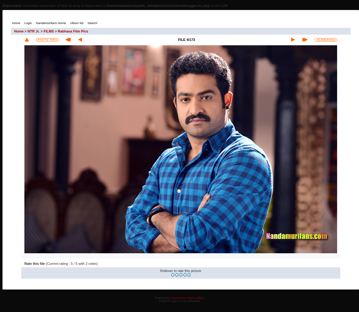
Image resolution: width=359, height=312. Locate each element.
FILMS (48, 31)
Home (19, 31)
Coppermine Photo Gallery (187, 298)
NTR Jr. (34, 31)
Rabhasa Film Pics (73, 31)
